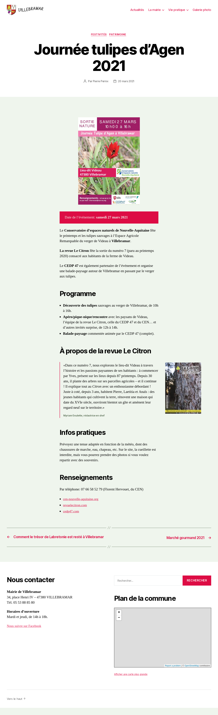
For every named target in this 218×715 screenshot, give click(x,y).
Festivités (99, 36)
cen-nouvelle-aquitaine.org (82, 501)
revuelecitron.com (76, 507)
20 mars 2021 (126, 83)
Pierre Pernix (100, 83)
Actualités (137, 10)
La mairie (154, 10)
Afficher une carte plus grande (131, 681)
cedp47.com (71, 513)
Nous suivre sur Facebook (25, 633)
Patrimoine (118, 36)
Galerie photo (202, 10)
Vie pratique (176, 10)
